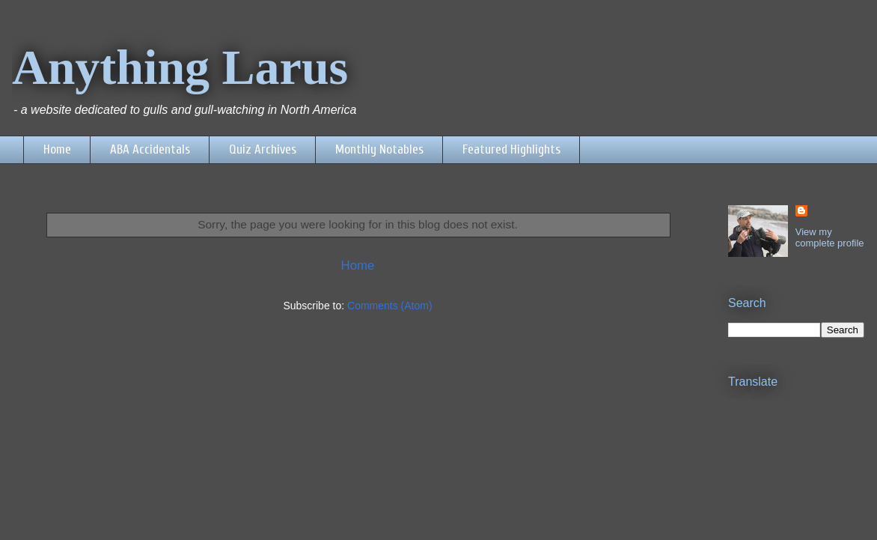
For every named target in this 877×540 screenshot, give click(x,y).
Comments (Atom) (390, 306)
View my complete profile (829, 237)
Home (57, 149)
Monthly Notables (379, 149)
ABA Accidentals (150, 149)
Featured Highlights (511, 149)
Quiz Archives (262, 149)
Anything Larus (180, 67)
